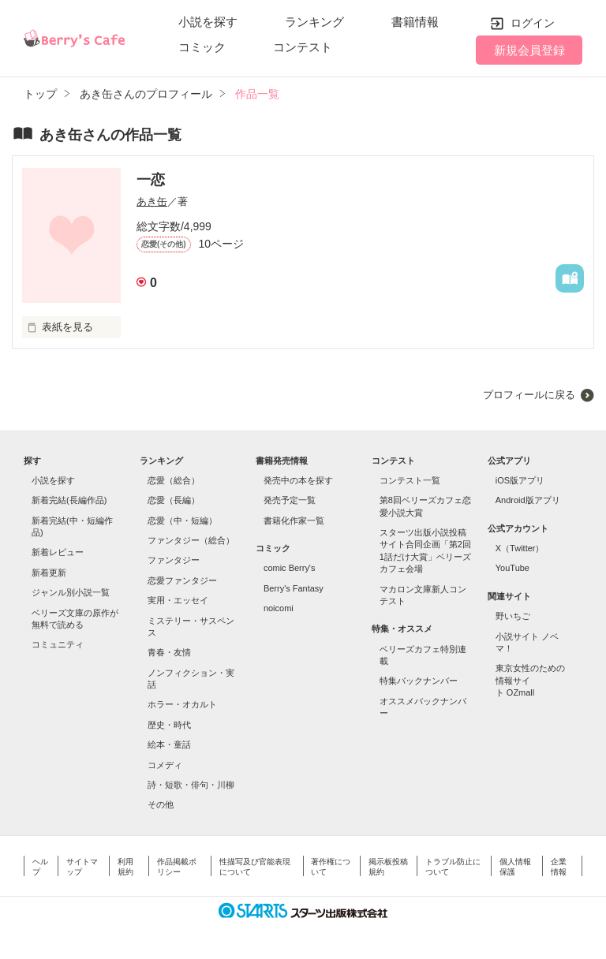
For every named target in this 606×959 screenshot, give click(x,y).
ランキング (314, 21)
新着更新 (49, 572)
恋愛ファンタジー (182, 580)
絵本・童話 (169, 744)
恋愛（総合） (174, 480)
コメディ (165, 765)
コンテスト (302, 47)
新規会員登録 (529, 50)
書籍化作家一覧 (294, 520)
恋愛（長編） (174, 500)
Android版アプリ (528, 500)
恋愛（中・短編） (182, 520)
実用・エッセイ (178, 600)
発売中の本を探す (298, 480)
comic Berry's (290, 568)
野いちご (513, 616)
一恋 (151, 180)
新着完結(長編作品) (69, 500)
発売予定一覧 (290, 500)
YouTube (512, 568)
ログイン (533, 23)
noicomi (279, 608)
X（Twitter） (520, 548)
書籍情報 (415, 21)
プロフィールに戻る (529, 395)
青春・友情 (169, 652)
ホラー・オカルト (182, 704)
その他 (161, 804)
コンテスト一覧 (410, 480)
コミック (202, 47)
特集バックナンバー (419, 680)
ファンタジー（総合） (191, 540)
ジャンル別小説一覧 (71, 592)
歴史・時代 (169, 725)
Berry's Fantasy (294, 588)
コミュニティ (58, 644)
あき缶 (152, 201)
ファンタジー (174, 560)
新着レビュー (58, 552)
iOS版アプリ (520, 480)
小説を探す (208, 21)
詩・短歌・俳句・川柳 (191, 784)
